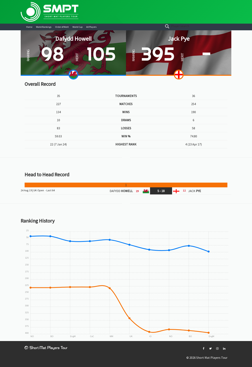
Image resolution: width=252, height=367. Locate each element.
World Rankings (43, 26)
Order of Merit (62, 26)
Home (29, 26)
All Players (91, 26)
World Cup (77, 26)
